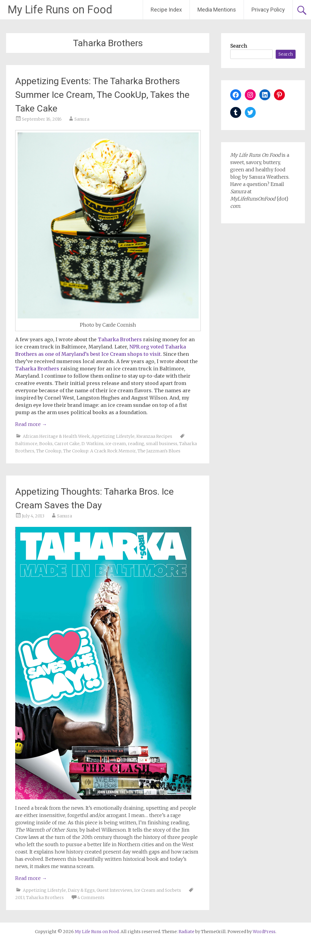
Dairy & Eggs (81, 890)
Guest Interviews (114, 890)
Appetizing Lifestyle (113, 436)
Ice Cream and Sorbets (157, 890)
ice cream (115, 443)
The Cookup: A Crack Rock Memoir (99, 451)
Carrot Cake (67, 443)
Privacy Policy (268, 9)
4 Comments (90, 897)
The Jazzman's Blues (159, 451)
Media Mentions (216, 9)
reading (136, 443)
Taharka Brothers (45, 897)
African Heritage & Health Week (56, 436)
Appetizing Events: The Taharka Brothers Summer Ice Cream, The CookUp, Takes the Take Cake (102, 95)
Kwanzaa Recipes (154, 436)
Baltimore (26, 443)
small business (161, 443)
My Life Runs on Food (60, 9)
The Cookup (48, 451)
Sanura (81, 119)
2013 (19, 897)
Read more (31, 424)
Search (238, 46)
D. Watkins (92, 443)
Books (46, 443)
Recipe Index (166, 9)
